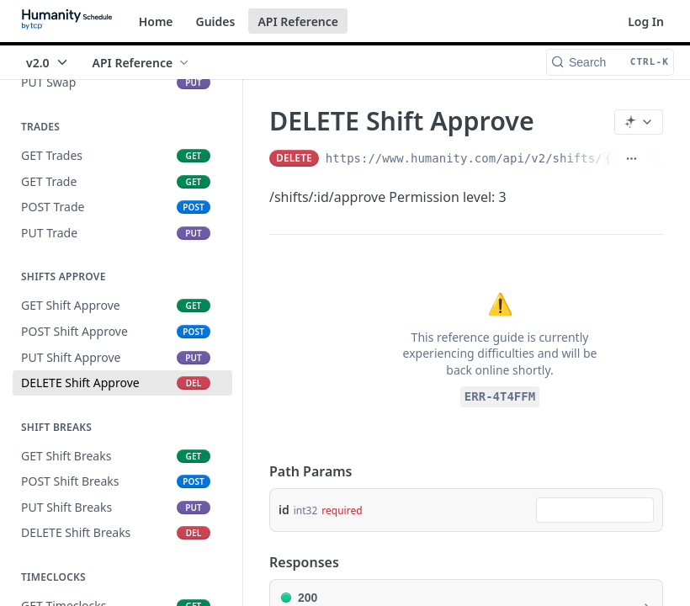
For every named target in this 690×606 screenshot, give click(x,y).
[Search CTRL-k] (610, 62)
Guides (216, 21)
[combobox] (595, 510)
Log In (646, 21)
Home (156, 21)
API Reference (297, 21)
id (284, 510)
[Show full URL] (631, 158)
